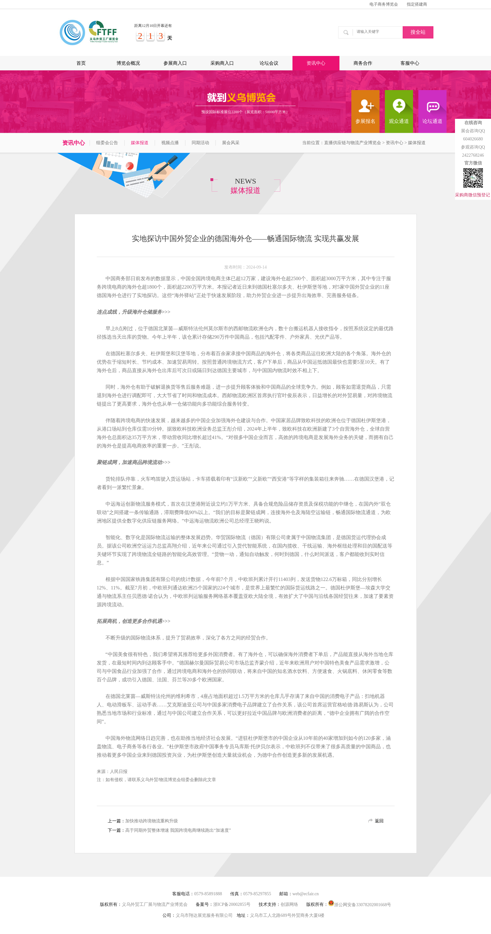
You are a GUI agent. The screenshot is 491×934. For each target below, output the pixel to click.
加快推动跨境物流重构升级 (151, 821)
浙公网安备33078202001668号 (359, 903)
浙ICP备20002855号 (232, 904)
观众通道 (399, 121)
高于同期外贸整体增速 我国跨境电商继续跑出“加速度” (178, 830)
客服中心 (410, 63)
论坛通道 (432, 121)
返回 (379, 821)
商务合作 (363, 63)
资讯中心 (316, 63)
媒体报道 (139, 142)
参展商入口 (175, 63)
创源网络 (289, 904)
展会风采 (231, 142)
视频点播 (170, 142)
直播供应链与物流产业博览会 (352, 142)
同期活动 (200, 142)
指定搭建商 (417, 4)
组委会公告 (107, 142)
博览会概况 (128, 63)
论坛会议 (269, 63)
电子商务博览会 (384, 4)
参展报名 (365, 121)
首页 (81, 63)
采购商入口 (222, 63)
